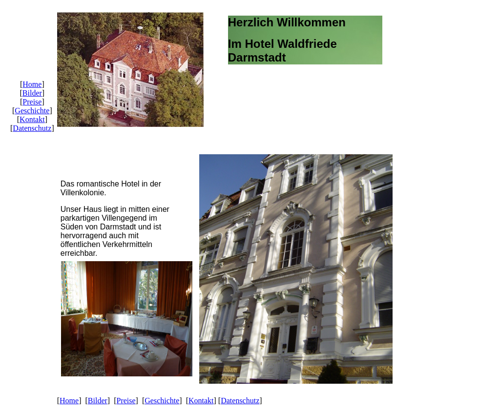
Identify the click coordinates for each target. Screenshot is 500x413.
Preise (32, 102)
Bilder (32, 93)
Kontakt (32, 119)
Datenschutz (32, 128)
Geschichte (32, 110)
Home (32, 84)
